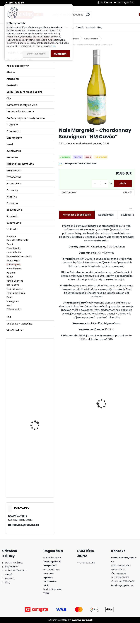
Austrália (12, 85)
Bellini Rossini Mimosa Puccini (24, 92)
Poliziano (11, 272)
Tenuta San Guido (16, 293)
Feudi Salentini (14, 252)
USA (9, 317)
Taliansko (12, 229)
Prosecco (12, 203)
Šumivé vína (14, 222)
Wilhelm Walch (14, 309)
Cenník (80, 27)
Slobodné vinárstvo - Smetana (37, 360)
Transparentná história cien (78, 163)
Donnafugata (13, 248)
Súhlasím (60, 54)
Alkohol (11, 72)
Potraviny (12, 190)
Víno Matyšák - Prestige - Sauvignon (38, 461)
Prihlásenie (106, 2)
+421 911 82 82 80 (15, 2)
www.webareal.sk (82, 619)
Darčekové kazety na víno (22, 105)
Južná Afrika (14, 150)
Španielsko (13, 216)
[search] (88, 14)
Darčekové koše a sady (20, 111)
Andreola (11, 236)
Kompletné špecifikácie (77, 215)
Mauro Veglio (13, 260)
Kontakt (90, 27)
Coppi (10, 244)
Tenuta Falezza (14, 289)
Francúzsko (13, 131)
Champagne (14, 137)
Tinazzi (10, 297)
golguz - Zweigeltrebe (37, 418)
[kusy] (99, 183)
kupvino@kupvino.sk (25, 525)
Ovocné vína (14, 177)
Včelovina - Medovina (19, 323)
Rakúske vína (14, 209)
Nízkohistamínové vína (20, 164)
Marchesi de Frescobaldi (19, 256)
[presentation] (61, 398)
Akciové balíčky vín (18, 65)
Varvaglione (13, 301)
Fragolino (12, 124)
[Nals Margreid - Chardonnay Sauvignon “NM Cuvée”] (96, 87)
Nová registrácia (125, 2)
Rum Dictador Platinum (75, 412)
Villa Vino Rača (15, 330)
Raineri (10, 276)
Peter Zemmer (14, 268)
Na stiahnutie (106, 215)
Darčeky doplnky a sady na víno (26, 118)
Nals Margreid (13, 264)
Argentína (13, 78)
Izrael (10, 144)
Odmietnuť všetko (36, 53)
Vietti (9, 305)
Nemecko (12, 157)
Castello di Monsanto (17, 240)
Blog (99, 27)
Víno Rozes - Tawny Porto (115, 414)
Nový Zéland (14, 170)
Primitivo (12, 196)
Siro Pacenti (13, 285)
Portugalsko (14, 183)
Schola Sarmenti (15, 280)
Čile (9, 98)
